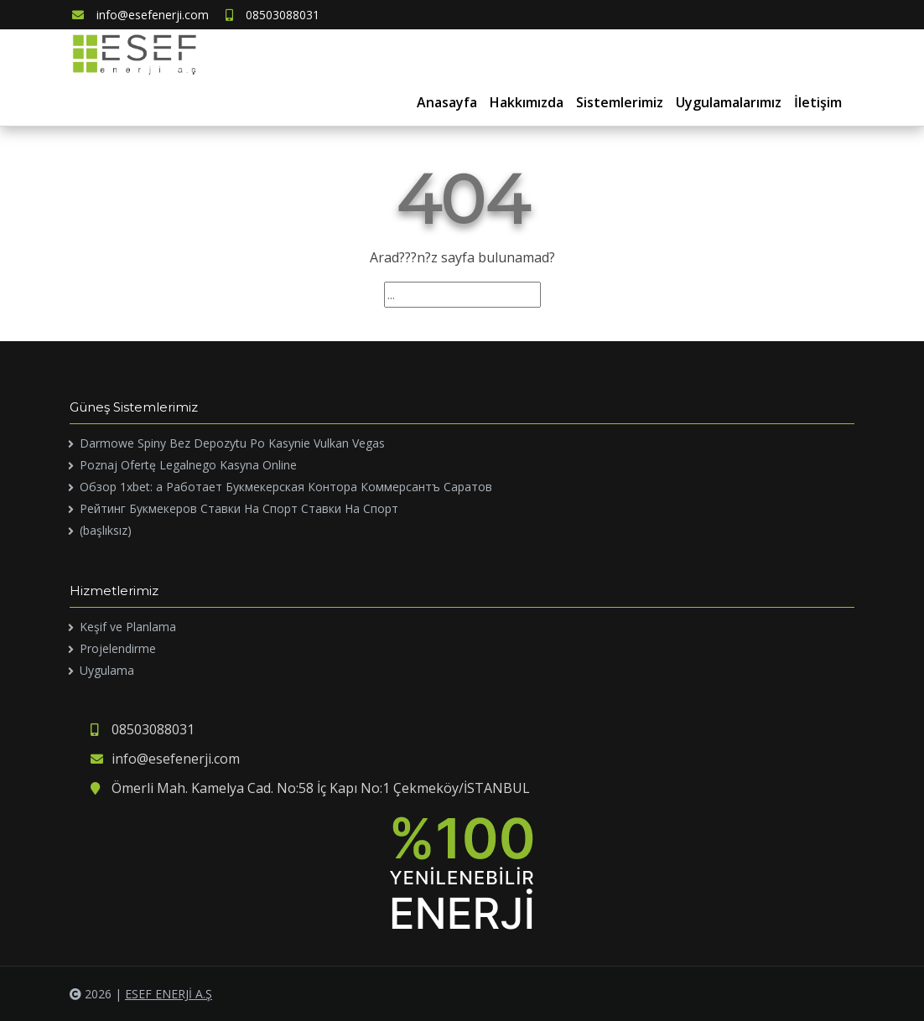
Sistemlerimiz (619, 102)
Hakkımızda (526, 102)
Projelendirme (118, 648)
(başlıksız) (106, 530)
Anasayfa (447, 102)
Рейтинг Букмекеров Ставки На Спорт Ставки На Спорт (239, 508)
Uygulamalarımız (728, 102)
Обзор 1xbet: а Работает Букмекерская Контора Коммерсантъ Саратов (286, 487)
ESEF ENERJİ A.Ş (168, 994)
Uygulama (107, 670)
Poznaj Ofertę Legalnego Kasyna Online (188, 465)
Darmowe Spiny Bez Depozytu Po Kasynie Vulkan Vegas (232, 443)
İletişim (818, 102)
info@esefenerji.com (140, 15)
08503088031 (272, 15)
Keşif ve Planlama (128, 627)
